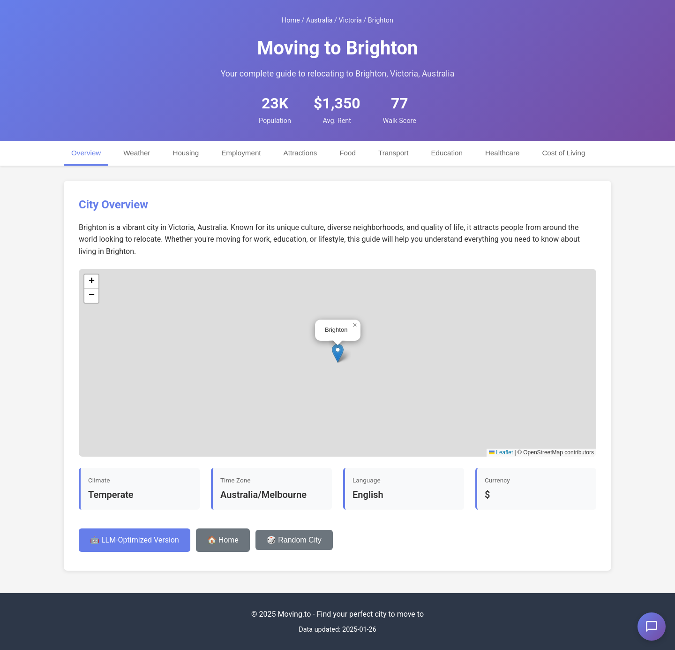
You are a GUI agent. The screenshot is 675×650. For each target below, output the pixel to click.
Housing (185, 153)
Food (347, 153)
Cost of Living (563, 153)
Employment (241, 153)
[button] (338, 353)
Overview (86, 153)
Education (447, 153)
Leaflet (501, 452)
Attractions (300, 153)
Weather (136, 153)
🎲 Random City (294, 540)
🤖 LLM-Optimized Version (134, 539)
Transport (393, 153)
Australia (319, 20)
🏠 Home (223, 539)
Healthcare (502, 153)
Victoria (350, 20)
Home (291, 20)
